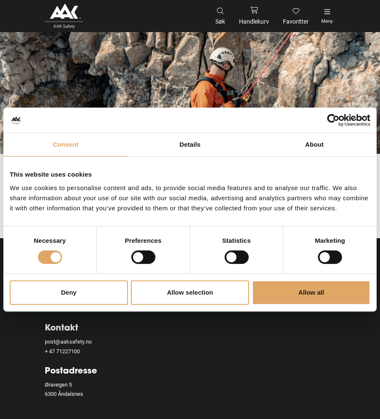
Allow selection (190, 292)
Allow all (311, 292)
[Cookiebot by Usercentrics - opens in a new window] (333, 120)
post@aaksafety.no (68, 341)
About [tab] (314, 144)
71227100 (68, 351)
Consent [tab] (66, 144)
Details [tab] (190, 144)
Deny (68, 292)
